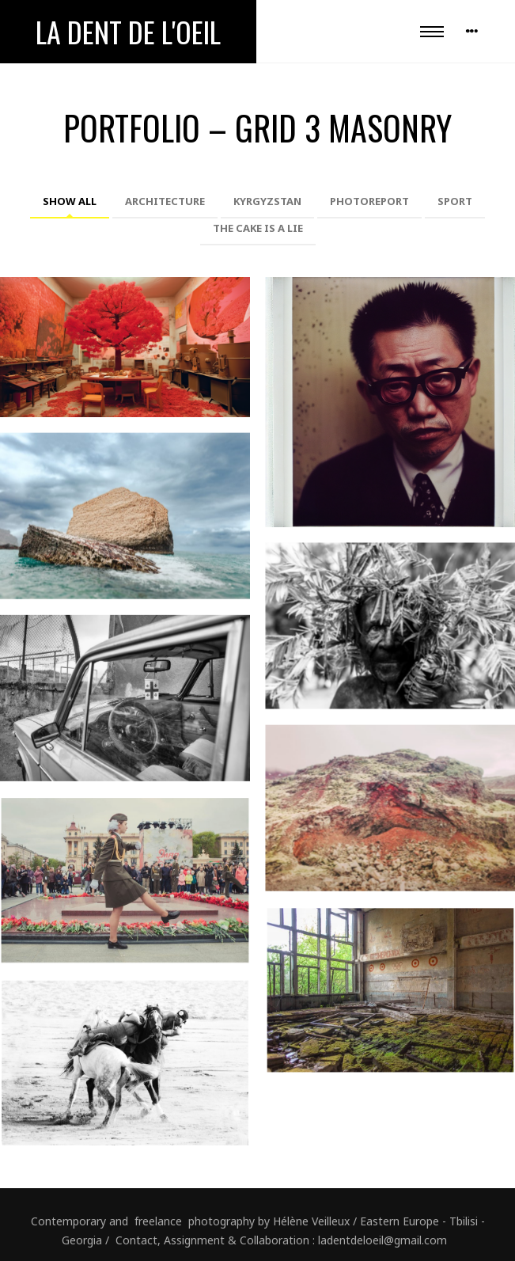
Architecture (165, 201)
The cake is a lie (258, 228)
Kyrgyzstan (267, 201)
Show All (70, 201)
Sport (454, 201)
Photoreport (369, 201)
